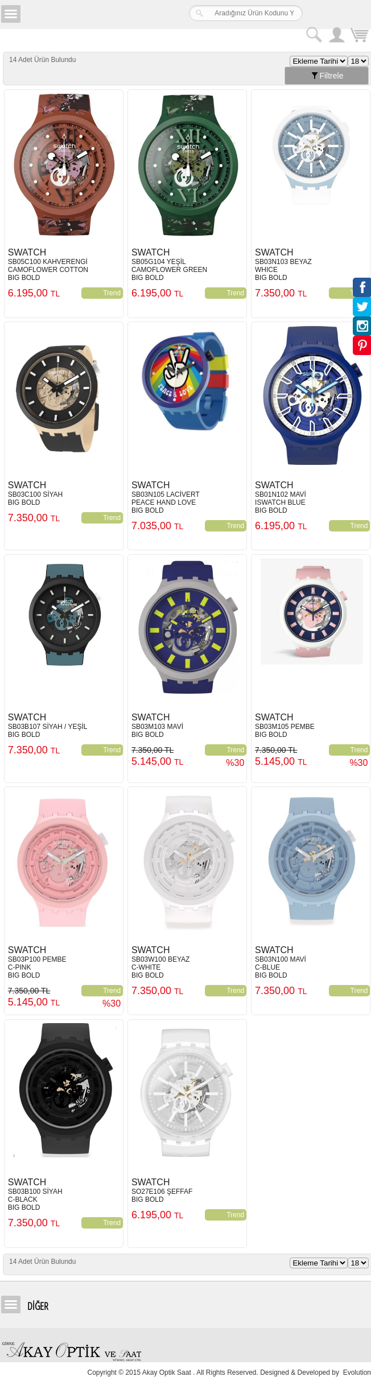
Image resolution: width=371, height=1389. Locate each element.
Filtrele (326, 75)
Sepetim (359, 36)
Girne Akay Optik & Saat (93, 14)
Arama (314, 34)
